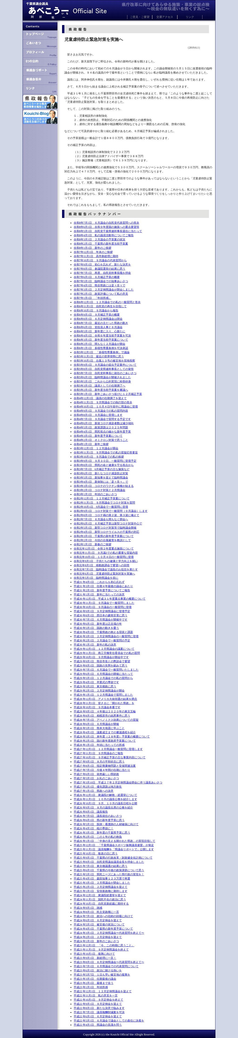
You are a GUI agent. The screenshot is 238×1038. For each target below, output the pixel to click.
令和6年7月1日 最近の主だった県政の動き (101, 323)
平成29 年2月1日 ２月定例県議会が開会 (99, 690)
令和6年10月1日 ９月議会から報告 (96, 310)
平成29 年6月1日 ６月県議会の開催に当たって (103, 674)
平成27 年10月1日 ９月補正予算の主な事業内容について (109, 757)
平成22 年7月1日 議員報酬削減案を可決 (99, 1012)
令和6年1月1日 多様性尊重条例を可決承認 (101, 348)
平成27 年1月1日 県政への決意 (93, 790)
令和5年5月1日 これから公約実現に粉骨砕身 (102, 381)
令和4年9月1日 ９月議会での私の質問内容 (101, 410)
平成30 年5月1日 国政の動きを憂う (96, 628)
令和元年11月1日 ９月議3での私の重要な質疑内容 (106, 552)
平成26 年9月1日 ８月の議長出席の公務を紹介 (103, 807)
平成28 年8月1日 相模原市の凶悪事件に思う (102, 715)
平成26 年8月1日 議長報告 (91, 811)
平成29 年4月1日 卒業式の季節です (96, 682)
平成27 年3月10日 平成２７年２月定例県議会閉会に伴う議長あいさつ (118, 782)
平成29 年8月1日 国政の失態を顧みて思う (100, 665)
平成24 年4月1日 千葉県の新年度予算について (103, 928)
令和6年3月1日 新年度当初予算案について (101, 339)
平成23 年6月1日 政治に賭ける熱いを (98, 970)
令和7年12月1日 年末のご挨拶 (93, 252)
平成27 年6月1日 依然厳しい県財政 (96, 774)
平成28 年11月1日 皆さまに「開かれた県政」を (104, 703)
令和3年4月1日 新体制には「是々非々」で (101, 481)
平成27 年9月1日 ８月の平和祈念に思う (99, 761)
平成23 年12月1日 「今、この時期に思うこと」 (104, 945)
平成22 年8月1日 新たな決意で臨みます (99, 1008)
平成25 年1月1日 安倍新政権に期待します (100, 891)
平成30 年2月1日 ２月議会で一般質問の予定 (102, 640)
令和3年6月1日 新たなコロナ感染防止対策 (101, 473)
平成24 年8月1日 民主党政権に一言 (96, 912)
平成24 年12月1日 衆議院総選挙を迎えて (100, 895)
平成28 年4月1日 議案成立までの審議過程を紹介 (105, 732)
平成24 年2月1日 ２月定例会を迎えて (98, 937)
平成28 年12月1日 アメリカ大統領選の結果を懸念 (105, 699)
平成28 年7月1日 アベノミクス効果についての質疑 (106, 719)
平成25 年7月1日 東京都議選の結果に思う (100, 866)
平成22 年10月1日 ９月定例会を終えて (98, 999)
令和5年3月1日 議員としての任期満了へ (99, 385)
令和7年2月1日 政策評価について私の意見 (101, 293)
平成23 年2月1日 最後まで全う (93, 983)
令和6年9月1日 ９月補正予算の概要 (97, 314)
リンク (190, 17)
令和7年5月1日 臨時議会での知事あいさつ (101, 281)
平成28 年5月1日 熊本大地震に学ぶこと (99, 728)
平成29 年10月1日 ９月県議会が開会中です (101, 657)
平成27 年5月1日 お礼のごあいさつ (96, 778)
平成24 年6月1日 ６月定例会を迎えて (98, 920)
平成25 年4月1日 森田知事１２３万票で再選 (102, 878)
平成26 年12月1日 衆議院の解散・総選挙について (105, 795)
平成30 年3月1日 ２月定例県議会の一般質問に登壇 (106, 636)
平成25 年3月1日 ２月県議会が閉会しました (102, 882)
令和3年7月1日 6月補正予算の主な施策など (101, 469)
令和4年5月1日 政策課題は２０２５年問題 (101, 427)
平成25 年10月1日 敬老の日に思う (96, 853)
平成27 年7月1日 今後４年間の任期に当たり (102, 770)
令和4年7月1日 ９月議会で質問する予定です (102, 419)
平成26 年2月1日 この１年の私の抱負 (98, 836)
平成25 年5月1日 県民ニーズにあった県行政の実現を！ (109, 874)
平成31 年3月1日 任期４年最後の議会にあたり (103, 586)
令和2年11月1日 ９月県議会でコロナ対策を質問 (104, 502)
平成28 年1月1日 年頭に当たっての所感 (99, 745)
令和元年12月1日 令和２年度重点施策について (104, 548)
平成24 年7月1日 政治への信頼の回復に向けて (103, 916)
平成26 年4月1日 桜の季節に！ (93, 828)
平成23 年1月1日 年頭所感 (91, 987)
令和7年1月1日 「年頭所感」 (92, 298)
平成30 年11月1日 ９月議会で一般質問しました (104, 603)
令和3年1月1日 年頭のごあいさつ (95, 494)
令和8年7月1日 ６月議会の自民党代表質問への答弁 (106, 222)
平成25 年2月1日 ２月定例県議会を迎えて (100, 887)
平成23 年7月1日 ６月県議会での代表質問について (106, 966)
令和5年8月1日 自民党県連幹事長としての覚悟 (104, 369)
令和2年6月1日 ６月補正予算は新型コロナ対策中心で (108, 523)
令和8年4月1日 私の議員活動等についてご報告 (104, 235)
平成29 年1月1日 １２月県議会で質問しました (103, 694)
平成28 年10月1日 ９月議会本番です (97, 707)
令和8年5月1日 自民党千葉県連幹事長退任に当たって (108, 231)
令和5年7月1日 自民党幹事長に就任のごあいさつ (105, 373)
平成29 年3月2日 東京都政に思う (95, 686)
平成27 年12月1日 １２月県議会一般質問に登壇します (108, 749)
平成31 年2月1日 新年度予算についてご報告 (102, 590)
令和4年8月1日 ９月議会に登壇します (98, 415)
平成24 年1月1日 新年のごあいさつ (96, 941)
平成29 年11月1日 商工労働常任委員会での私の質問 (107, 653)
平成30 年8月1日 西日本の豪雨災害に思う (100, 615)
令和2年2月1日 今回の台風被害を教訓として (102, 540)
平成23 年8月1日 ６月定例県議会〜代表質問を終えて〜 (109, 962)
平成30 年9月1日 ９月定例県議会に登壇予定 (102, 611)
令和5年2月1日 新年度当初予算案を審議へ (101, 389)
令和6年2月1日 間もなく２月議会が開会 (99, 344)
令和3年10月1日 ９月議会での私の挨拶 (99, 456)
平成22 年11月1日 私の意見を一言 (96, 995)
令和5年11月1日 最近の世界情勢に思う (99, 356)
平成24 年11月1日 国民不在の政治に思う (100, 899)
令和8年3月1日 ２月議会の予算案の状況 (99, 239)
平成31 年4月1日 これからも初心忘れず (99, 582)
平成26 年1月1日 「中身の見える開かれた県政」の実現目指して (114, 841)
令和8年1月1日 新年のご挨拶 (92, 247)
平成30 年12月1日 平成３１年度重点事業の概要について (109, 598)
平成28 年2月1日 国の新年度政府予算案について (105, 740)
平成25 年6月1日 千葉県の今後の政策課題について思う (109, 870)
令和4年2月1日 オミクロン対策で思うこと (101, 440)
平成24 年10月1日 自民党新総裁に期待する (101, 903)
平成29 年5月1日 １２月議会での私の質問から (103, 678)
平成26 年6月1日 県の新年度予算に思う (99, 820)
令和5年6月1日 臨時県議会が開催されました (102, 377)
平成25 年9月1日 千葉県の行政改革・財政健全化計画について (113, 857)
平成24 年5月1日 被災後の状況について (99, 924)
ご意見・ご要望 (139, 17)
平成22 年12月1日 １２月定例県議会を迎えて (103, 991)
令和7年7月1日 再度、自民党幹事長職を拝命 (102, 273)
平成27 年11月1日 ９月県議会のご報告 (98, 753)
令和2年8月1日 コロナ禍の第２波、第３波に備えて (106, 515)
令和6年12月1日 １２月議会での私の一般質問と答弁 (107, 302)
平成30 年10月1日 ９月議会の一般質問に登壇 (103, 607)
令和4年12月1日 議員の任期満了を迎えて (100, 398)
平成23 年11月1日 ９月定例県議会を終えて (101, 949)
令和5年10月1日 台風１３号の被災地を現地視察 (104, 360)
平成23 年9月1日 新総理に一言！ (95, 958)
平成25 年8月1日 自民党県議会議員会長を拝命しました (109, 861)
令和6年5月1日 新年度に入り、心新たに (99, 331)
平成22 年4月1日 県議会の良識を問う (98, 1024)
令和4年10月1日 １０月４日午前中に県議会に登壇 (106, 406)
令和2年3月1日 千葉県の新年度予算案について (104, 536)
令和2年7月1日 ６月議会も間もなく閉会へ (101, 519)
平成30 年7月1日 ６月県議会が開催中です (100, 619)
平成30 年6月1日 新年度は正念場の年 (98, 623)
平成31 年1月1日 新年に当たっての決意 (99, 594)
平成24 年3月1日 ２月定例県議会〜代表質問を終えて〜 (109, 933)
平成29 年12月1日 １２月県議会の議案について (104, 648)
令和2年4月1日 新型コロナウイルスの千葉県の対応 (106, 532)
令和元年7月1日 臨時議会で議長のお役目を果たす (106, 569)
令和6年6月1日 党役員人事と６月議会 (98, 327)
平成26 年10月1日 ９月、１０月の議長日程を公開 (105, 803)
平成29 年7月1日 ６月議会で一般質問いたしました (106, 669)
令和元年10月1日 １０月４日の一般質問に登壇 (104, 557)
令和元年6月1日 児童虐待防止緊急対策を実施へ (104, 573)
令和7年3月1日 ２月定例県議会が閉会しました (104, 289)
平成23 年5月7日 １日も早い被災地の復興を (102, 974)
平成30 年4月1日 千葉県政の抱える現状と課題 (103, 632)
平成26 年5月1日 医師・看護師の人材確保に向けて (106, 824)
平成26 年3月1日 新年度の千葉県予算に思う (102, 832)
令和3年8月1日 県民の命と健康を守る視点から (104, 465)
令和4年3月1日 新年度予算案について (98, 435)
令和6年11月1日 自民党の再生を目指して (100, 306)
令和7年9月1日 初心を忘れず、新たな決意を (102, 264)
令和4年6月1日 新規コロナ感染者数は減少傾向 (104, 423)
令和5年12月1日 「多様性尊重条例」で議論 (101, 352)
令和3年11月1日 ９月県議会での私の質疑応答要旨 (106, 452)
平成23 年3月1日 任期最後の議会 (95, 978)
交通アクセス (164, 17)
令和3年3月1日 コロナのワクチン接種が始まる (104, 486)
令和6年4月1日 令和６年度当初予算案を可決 (102, 335)
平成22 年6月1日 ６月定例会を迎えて (98, 1016)
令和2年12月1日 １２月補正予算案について (101, 498)
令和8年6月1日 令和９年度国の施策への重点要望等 (106, 227)
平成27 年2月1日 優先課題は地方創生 (98, 786)
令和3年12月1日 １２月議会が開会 (96, 448)
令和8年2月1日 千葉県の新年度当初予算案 (101, 243)
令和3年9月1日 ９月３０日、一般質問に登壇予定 (105, 460)
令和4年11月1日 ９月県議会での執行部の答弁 (103, 402)
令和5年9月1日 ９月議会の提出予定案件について (105, 364)
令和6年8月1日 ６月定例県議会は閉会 (98, 318)
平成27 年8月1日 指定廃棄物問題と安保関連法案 (105, 765)
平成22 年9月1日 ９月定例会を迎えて (98, 1004)
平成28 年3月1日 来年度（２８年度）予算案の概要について (112, 736)
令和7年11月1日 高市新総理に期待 (96, 256)
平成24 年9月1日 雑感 (88, 907)
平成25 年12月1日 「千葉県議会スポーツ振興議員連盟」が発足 (114, 845)
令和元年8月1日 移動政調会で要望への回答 (101, 565)
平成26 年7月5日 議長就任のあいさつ (98, 816)
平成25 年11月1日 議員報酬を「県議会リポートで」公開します (114, 849)
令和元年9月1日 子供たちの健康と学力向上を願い (106, 561)
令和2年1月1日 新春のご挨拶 (92, 544)
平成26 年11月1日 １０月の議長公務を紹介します (105, 799)
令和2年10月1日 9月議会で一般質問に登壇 (101, 506)
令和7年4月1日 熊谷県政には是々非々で (99, 285)
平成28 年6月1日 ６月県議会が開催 (96, 724)
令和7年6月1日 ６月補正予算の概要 (97, 277)
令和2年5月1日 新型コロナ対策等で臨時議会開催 (105, 527)
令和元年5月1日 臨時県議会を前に (96, 577)
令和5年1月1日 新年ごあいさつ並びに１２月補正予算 (108, 394)
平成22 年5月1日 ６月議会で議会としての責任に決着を (109, 1020)
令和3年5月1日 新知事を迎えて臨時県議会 (101, 477)
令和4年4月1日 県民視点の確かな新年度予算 (102, 431)
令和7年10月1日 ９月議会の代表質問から (100, 260)
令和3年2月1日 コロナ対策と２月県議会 (99, 490)
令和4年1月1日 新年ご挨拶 (91, 444)
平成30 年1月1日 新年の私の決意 (95, 644)
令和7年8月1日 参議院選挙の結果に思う (99, 268)
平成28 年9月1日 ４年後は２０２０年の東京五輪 (105, 711)
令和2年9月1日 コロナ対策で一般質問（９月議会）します (111, 511)
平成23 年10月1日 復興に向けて (94, 953)
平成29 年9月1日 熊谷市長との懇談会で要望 (102, 661)
